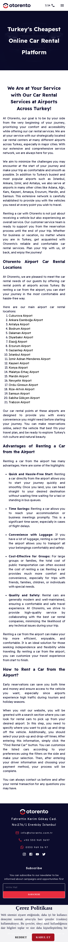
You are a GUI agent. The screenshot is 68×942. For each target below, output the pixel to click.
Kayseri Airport (19, 363)
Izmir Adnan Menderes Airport (29, 359)
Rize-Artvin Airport (21, 389)
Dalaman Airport (20, 333)
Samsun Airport (19, 393)
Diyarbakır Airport (21, 337)
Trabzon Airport (19, 402)
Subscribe (34, 894)
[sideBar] (62, 5)
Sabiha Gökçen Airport (24, 398)
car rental (35, 131)
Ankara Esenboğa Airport (26, 320)
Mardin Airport (19, 376)
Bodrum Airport (19, 328)
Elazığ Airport (18, 341)
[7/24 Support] (49, 5)
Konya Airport (18, 367)
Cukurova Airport (20, 315)
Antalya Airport (19, 324)
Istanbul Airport (19, 354)
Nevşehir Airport (20, 380)
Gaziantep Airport (21, 350)
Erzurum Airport (20, 346)
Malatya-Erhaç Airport (24, 372)
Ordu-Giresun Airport (23, 385)
